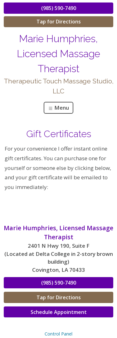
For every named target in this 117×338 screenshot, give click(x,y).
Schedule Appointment (59, 312)
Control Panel (58, 334)
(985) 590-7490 (58, 8)
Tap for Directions (59, 21)
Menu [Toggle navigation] (58, 107)
